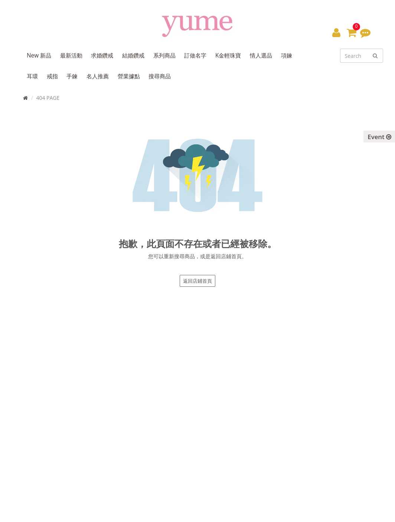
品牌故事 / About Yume (169, 392)
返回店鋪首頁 (197, 281)
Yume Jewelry (38, 511)
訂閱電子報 (160, 450)
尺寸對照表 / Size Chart (289, 400)
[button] (336, 32)
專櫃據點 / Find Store (166, 400)
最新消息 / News (281, 392)
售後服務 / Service (283, 417)
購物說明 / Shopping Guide (293, 409)
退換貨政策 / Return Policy (293, 426)
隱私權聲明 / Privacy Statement (298, 434)
